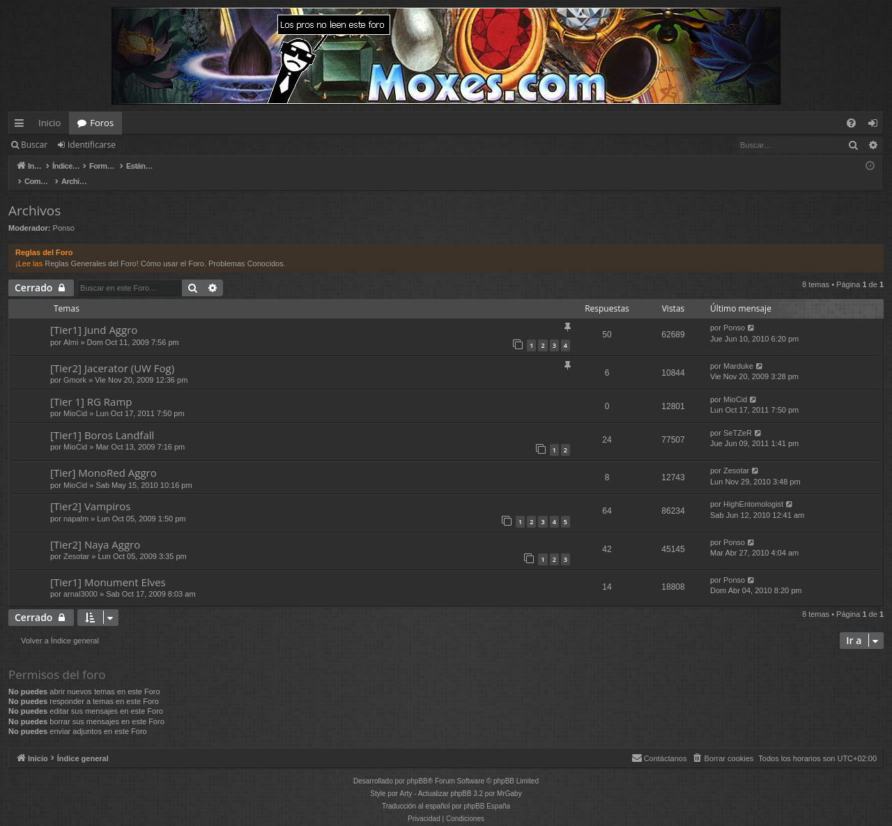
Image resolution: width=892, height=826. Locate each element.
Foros (102, 122)
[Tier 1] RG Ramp (91, 387)
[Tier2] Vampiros (90, 491)
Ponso (64, 213)
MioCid (75, 399)
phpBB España (486, 791)
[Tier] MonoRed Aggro (103, 458)
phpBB (417, 766)
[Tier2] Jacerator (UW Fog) (112, 353)
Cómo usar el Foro (172, 249)
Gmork (74, 365)
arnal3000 (80, 579)
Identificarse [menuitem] (876, 125)
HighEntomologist (753, 489)
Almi (70, 327)
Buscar (34, 145)
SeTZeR (737, 418)
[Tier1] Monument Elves (108, 567)
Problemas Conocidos (246, 249)
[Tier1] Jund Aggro (93, 315)
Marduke (738, 351)
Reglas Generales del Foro (90, 249)
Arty (406, 779)
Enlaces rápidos (22, 125)
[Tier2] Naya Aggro (95, 530)
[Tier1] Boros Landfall (102, 420)
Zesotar (736, 456)
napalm (76, 504)
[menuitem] (851, 123)
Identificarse (92, 145)
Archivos (34, 196)
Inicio (49, 122)
